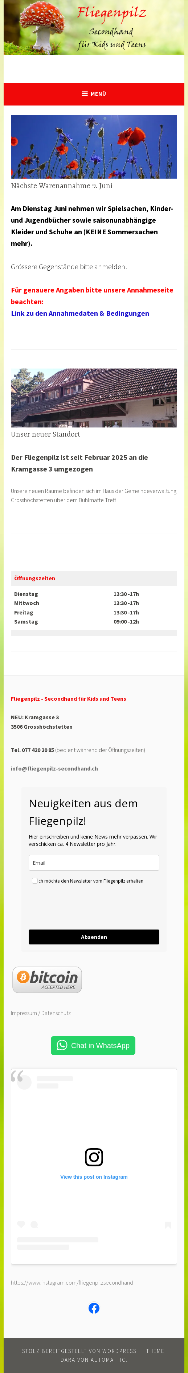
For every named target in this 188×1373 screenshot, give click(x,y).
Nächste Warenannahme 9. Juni (62, 186)
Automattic (108, 1359)
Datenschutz (56, 1012)
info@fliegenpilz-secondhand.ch (54, 768)
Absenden (94, 937)
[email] (94, 863)
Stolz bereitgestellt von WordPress (79, 1351)
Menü (98, 93)
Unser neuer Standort (45, 434)
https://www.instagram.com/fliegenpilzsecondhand (72, 1282)
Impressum (24, 1012)
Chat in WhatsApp (100, 1046)
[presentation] (84, 908)
